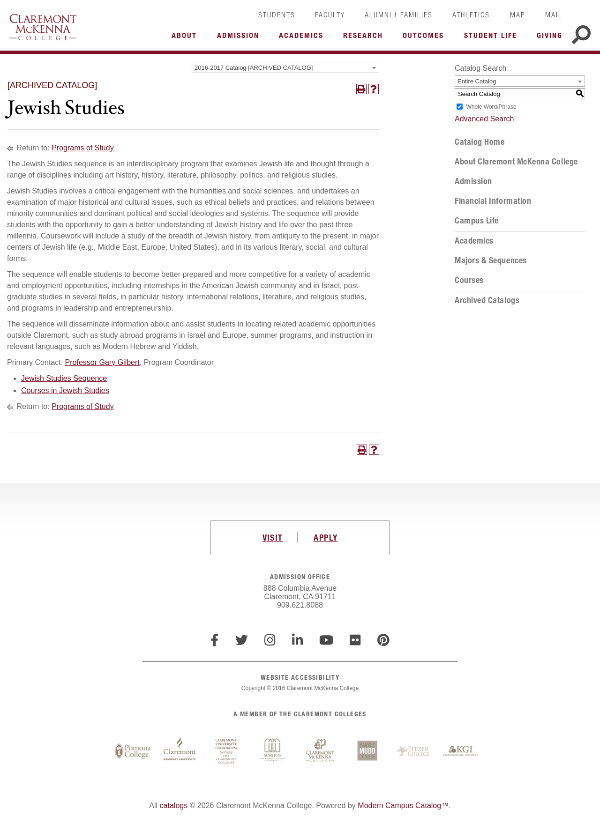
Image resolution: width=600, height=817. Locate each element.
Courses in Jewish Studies (65, 390)
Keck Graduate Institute (461, 751)
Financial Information (493, 201)
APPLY (326, 537)
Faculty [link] (330, 14)
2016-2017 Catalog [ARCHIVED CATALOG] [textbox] (254, 67)
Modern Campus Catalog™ (403, 806)
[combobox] (285, 67)
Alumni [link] (378, 14)
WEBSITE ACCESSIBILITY (300, 677)
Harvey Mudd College (367, 751)
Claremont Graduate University (179, 751)
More (186, 38)
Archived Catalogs (487, 300)
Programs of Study (83, 148)
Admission (473, 181)
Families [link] (416, 14)
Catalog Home (479, 142)
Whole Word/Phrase (491, 107)
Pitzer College (414, 751)
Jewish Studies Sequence (64, 378)
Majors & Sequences (491, 260)
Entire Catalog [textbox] (477, 81)
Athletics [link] (471, 14)
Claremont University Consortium (226, 751)
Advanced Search (484, 119)
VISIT (272, 537)
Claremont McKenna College (42, 27)
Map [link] (517, 14)
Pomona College (132, 751)
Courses (469, 280)
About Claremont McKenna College (516, 161)
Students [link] (276, 14)
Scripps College (273, 751)
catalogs (174, 806)
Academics (474, 240)
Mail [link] (553, 14)
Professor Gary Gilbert (102, 362)
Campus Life (477, 220)
